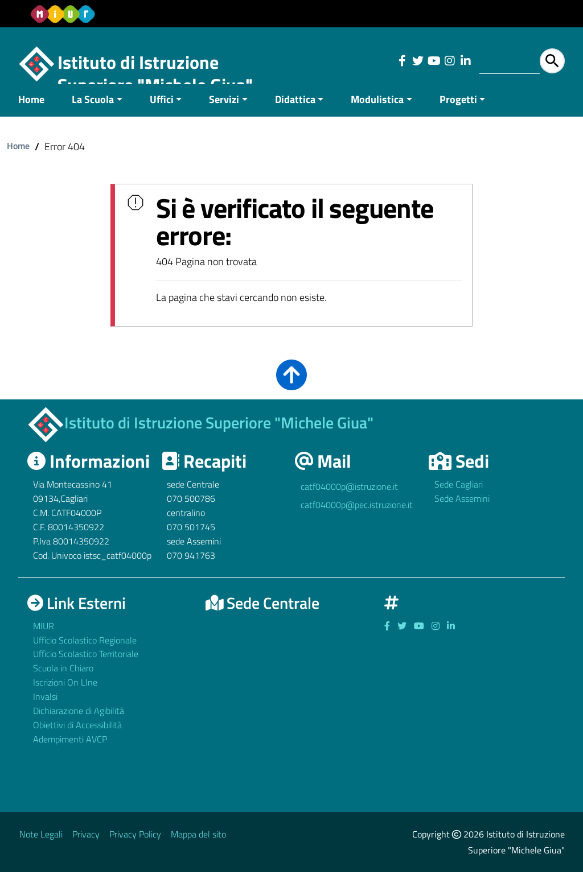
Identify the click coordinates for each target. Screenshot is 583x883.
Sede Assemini (462, 510)
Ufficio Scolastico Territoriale (85, 665)
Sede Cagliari (458, 495)
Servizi (224, 110)
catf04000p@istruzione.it (349, 498)
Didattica (295, 110)
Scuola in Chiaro (63, 679)
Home (31, 110)
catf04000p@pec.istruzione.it (357, 516)
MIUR (43, 636)
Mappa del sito (198, 845)
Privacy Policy (135, 845)
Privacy (86, 845)
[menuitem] (38, 111)
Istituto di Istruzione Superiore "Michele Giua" (155, 73)
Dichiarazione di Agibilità (78, 721)
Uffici (162, 110)
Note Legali (41, 845)
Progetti (458, 110)
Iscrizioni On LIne (65, 693)
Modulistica (377, 110)
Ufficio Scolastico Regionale (85, 651)
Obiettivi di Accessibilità (77, 735)
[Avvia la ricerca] (552, 60)
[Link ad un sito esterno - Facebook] (402, 61)
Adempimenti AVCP (70, 750)
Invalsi (45, 707)
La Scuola (93, 110)
